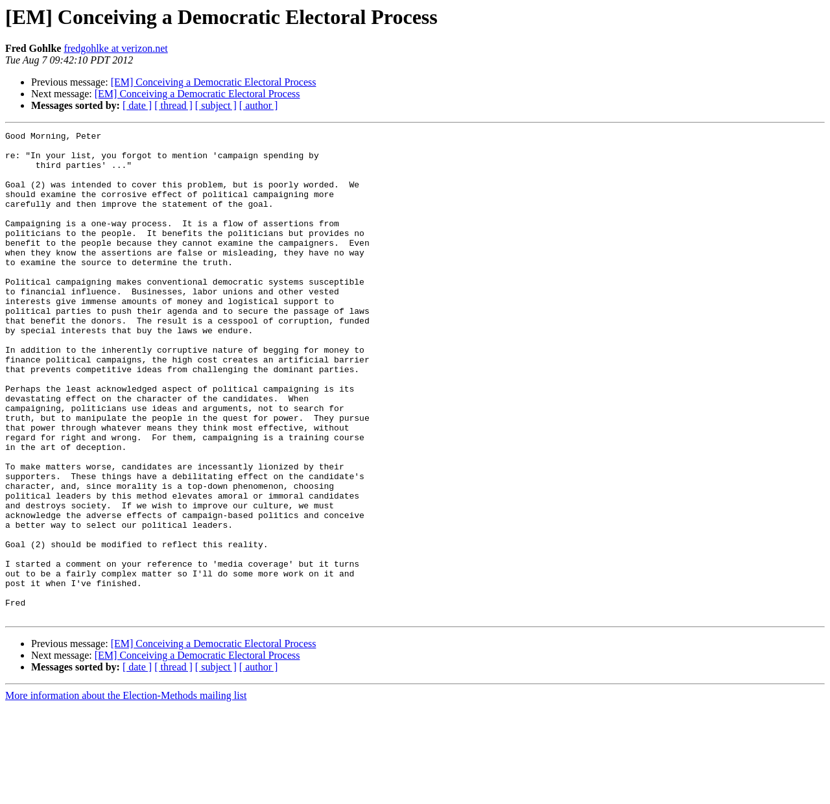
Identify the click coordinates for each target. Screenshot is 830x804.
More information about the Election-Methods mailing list (125, 792)
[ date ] (137, 105)
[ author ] (258, 105)
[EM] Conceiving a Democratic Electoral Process (213, 82)
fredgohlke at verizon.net (115, 48)
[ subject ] (216, 105)
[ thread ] (173, 105)
